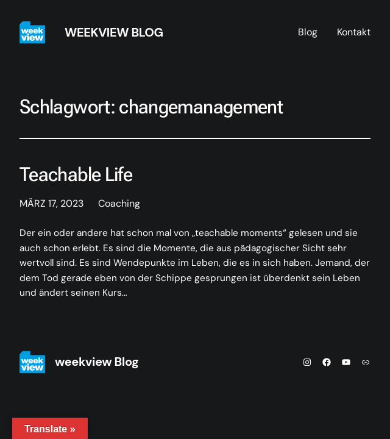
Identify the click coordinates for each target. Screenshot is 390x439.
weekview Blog (114, 32)
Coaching (119, 203)
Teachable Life (76, 174)
